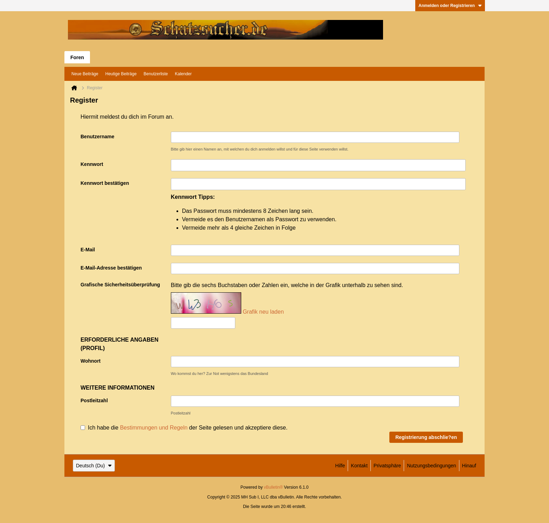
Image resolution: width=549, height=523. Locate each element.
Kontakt (359, 465)
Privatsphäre (387, 465)
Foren (77, 57)
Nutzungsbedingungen (431, 465)
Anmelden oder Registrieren (450, 5)
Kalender (183, 73)
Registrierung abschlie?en (426, 437)
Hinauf (469, 465)
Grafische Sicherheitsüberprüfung (120, 284)
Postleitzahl (94, 400)
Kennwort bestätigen (105, 183)
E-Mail (88, 249)
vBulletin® (273, 487)
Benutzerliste (156, 73)
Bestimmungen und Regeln (154, 427)
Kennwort (92, 164)
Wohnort (90, 361)
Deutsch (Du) (94, 465)
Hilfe (340, 465)
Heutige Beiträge (121, 73)
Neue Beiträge (84, 73)
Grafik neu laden (263, 312)
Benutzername (97, 136)
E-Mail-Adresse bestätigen (111, 268)
